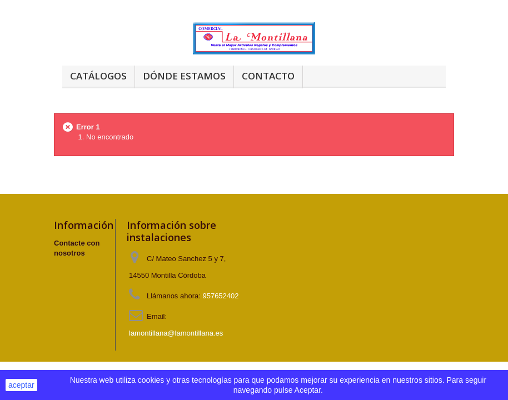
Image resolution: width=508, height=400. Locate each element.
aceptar (21, 385)
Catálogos (98, 75)
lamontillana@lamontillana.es (176, 333)
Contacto (268, 75)
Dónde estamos (184, 75)
